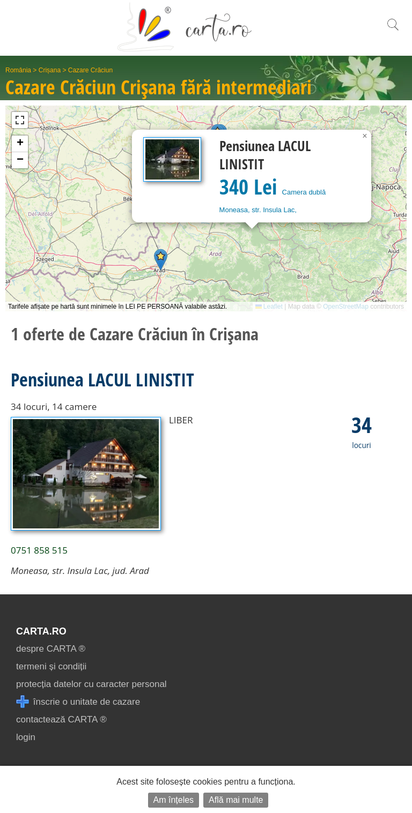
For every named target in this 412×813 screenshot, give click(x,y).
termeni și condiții (51, 666)
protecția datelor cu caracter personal (91, 684)
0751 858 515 (39, 550)
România (18, 70)
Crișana (50, 70)
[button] (160, 260)
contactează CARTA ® (61, 719)
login (25, 737)
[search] (392, 30)
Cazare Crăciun (90, 70)
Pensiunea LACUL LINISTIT (102, 379)
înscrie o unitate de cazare (78, 702)
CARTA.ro (41, 631)
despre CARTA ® (50, 649)
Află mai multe (236, 799)
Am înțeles (173, 799)
